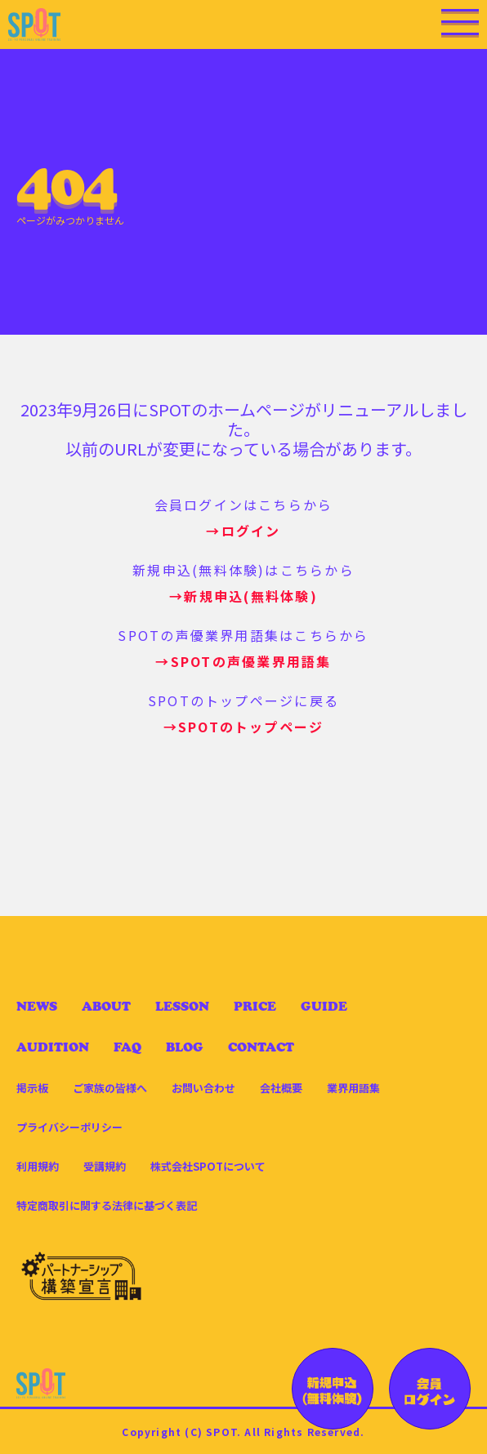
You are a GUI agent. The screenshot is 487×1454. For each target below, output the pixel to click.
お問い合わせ (203, 1088)
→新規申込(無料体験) (243, 596)
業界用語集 (353, 1088)
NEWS (36, 1006)
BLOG (184, 1047)
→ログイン (243, 530)
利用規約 (37, 1166)
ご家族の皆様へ (110, 1088)
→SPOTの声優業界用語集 (243, 661)
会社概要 (281, 1088)
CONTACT (261, 1047)
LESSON (182, 1006)
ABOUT (106, 1006)
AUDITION (52, 1047)
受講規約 (104, 1166)
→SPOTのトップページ (243, 726)
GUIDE (324, 1006)
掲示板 (32, 1088)
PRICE (255, 1006)
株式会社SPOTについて (208, 1166)
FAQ (127, 1047)
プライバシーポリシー (69, 1127)
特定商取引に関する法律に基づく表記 (106, 1205)
